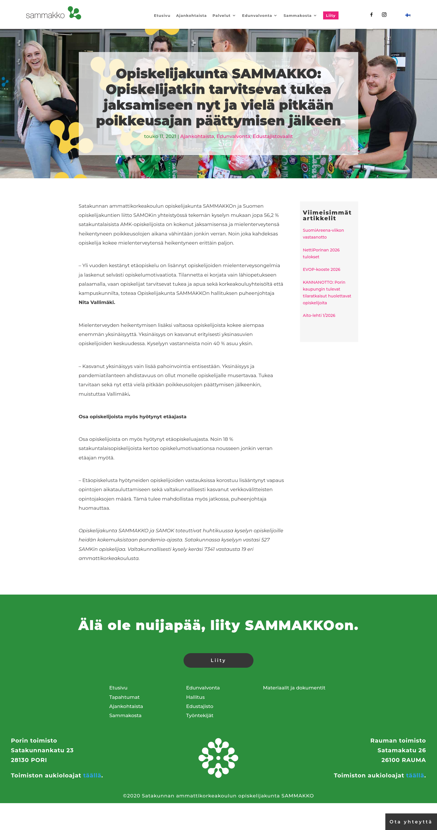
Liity (331, 15)
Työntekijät (200, 715)
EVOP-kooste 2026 (321, 269)
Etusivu (162, 15)
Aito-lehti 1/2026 (319, 315)
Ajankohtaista (191, 15)
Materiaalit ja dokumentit (294, 688)
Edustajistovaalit (273, 136)
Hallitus (195, 697)
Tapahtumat (124, 697)
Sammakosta (297, 15)
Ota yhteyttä (411, 822)
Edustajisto (199, 706)
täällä (92, 775)
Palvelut (221, 15)
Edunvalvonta (257, 15)
